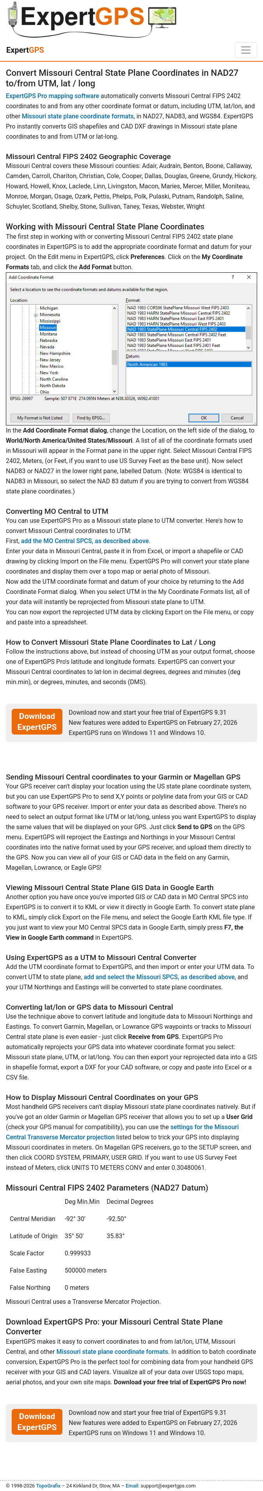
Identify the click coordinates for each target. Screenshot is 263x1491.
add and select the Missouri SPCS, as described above (159, 977)
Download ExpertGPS (37, 722)
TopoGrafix (48, 1486)
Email (132, 1486)
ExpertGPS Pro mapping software (52, 96)
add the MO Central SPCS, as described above (85, 541)
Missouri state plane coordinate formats (77, 116)
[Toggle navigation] (246, 50)
